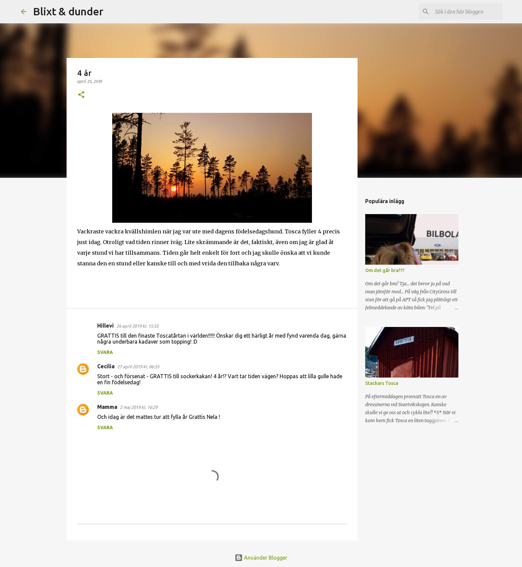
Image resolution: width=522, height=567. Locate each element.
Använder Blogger (261, 558)
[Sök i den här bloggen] (467, 12)
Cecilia (106, 366)
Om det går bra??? (384, 270)
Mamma (107, 407)
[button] (81, 95)
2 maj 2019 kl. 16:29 (138, 407)
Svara (105, 352)
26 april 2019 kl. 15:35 (137, 326)
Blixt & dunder (68, 11)
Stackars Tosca (381, 383)
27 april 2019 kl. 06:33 (138, 366)
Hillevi (105, 326)
